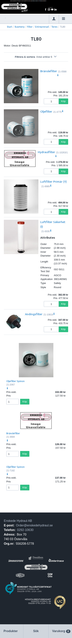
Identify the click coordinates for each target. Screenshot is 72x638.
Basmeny (20, 27)
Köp (63, 101)
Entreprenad (42, 27)
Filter (30, 27)
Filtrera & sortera (36, 56)
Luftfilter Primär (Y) (53, 181)
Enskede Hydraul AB (18, 520)
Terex (54, 27)
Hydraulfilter (46, 152)
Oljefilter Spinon (15, 381)
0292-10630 (25, 530)
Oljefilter (46, 111)
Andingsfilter (33, 314)
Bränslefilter (48, 71)
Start (9, 27)
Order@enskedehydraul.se (34, 525)
